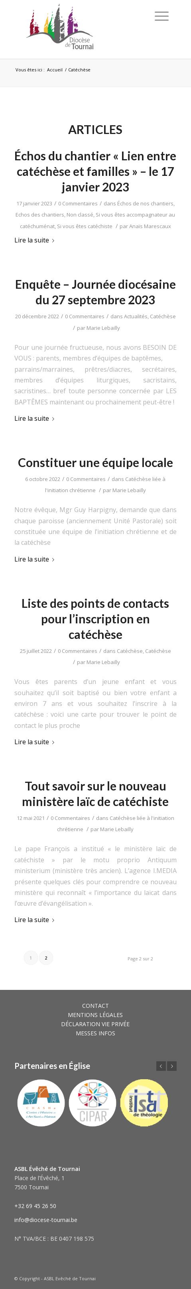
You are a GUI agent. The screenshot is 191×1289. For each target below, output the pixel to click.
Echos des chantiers (40, 214)
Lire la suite (35, 240)
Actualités (136, 316)
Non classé (80, 214)
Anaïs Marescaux (150, 226)
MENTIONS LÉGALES (95, 1015)
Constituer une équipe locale (95, 462)
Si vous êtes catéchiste (84, 226)
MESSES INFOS (95, 1033)
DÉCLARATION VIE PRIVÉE (95, 1024)
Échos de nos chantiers (145, 203)
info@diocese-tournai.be (45, 1220)
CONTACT (95, 1005)
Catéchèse (163, 316)
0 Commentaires (78, 203)
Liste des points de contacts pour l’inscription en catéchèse (95, 618)
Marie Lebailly (103, 327)
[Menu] (162, 16)
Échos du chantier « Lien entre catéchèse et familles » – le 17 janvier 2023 (95, 171)
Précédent (161, 1066)
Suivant (172, 1066)
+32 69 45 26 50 (35, 1206)
